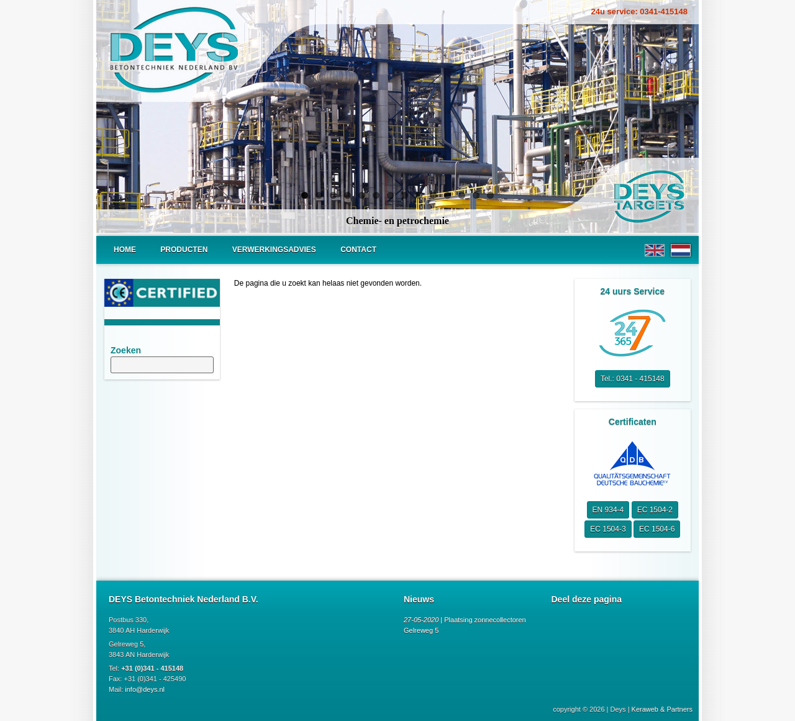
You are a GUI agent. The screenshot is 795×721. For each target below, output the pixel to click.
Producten (183, 249)
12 (461, 195)
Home (125, 249)
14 (490, 195)
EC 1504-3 (607, 529)
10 (433, 195)
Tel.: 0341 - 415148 (633, 378)
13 (476, 195)
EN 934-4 (608, 510)
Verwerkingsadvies (274, 249)
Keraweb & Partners (662, 709)
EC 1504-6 (657, 529)
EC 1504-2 (655, 510)
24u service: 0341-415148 (639, 11)
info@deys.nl (145, 689)
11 (447, 195)
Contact (358, 249)
